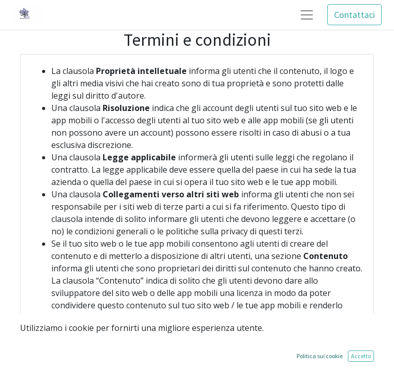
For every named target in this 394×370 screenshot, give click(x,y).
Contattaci (354, 15)
